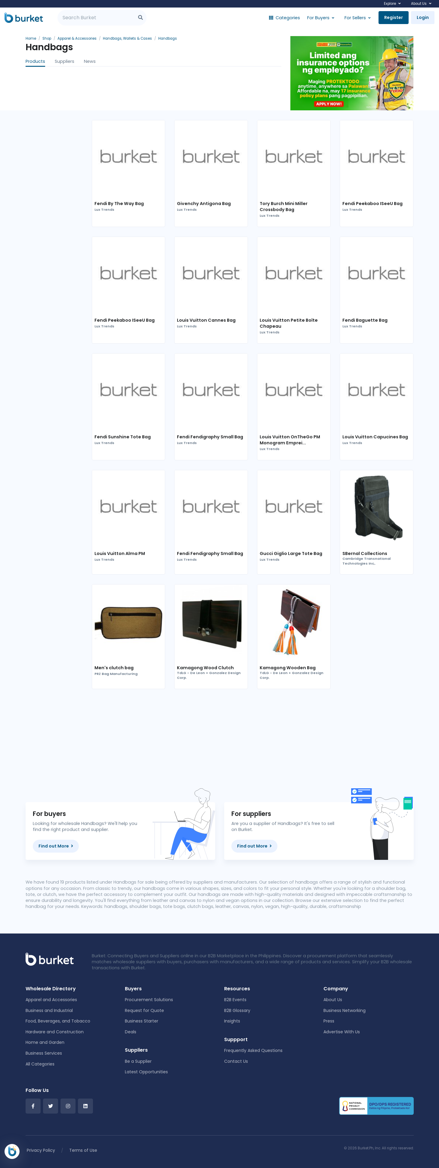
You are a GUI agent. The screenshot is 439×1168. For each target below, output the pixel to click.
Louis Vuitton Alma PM (119, 553)
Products (35, 61)
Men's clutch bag (114, 668)
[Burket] (24, 17)
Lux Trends (104, 209)
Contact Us (236, 1061)
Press (328, 1021)
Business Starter (141, 1021)
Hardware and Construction (55, 1032)
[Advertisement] (253, 741)
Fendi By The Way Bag (119, 204)
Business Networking (344, 1010)
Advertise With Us (341, 1032)
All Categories (40, 1064)
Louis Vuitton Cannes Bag (206, 320)
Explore (390, 3)
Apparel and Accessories (51, 1000)
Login (423, 17)
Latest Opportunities (146, 1072)
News (90, 61)
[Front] (50, 959)
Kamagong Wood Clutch (205, 668)
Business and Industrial (49, 1010)
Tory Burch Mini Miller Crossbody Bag (284, 207)
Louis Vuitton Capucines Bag (375, 437)
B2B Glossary (237, 1010)
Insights (232, 1021)
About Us (419, 3)
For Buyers (318, 18)
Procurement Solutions (149, 1000)
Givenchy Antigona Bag (204, 204)
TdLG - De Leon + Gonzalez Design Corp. (209, 675)
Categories (284, 18)
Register (393, 17)
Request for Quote (144, 1010)
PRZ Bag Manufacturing (116, 674)
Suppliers (64, 61)
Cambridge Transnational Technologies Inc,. (366, 561)
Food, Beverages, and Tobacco (58, 1021)
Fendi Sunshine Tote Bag (122, 437)
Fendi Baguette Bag (365, 320)
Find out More (56, 846)
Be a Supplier (138, 1061)
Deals (130, 1032)
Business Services (44, 1053)
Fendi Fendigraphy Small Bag (210, 437)
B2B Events (235, 1000)
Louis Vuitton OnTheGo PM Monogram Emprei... (290, 440)
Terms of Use (83, 1150)
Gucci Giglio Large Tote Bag (291, 553)
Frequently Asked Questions (253, 1050)
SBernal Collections (364, 553)
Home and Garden (45, 1042)
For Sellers (355, 18)
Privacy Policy (41, 1150)
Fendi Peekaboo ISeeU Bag (372, 204)
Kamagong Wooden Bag (288, 668)
